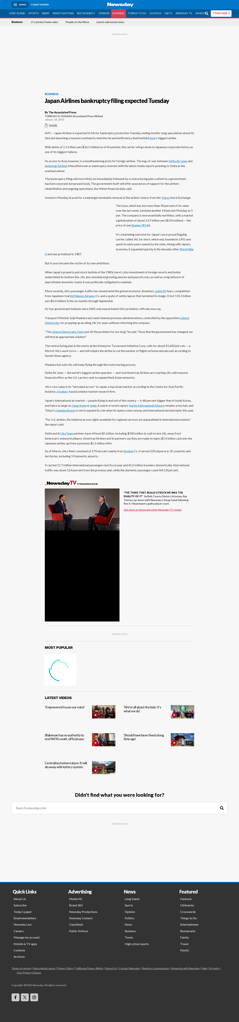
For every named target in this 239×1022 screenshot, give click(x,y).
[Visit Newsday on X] (25, 997)
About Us (20, 899)
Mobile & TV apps (25, 944)
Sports (33, 13)
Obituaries (187, 905)
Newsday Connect (81, 918)
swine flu (160, 291)
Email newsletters (25, 918)
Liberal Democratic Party (68, 331)
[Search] (221, 808)
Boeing (128, 451)
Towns (129, 937)
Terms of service (21, 968)
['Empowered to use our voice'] (80, 716)
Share (51, 125)
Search (200, 13)
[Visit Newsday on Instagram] (34, 997)
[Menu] (20, 4)
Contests (19, 950)
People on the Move (77, 22)
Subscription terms (44, 968)
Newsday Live (23, 924)
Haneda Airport (65, 410)
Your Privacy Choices (28, 972)
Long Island (17, 13)
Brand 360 (76, 905)
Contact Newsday (129, 968)
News (45, 13)
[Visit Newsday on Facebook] (15, 997)
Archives (19, 956)
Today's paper (23, 911)
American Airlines (56, 166)
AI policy (214, 968)
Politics (129, 918)
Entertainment (189, 924)
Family (184, 937)
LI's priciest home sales (44, 22)
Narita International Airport (146, 405)
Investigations (63, 13)
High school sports (137, 944)
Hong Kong (79, 405)
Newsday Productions (83, 911)
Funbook (186, 899)
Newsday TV (184, 13)
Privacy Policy (65, 968)
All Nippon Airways (82, 296)
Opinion (103, 13)
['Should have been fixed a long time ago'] (159, 744)
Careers (19, 931)
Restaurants (86, 13)
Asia (152, 138)
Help (204, 968)
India (93, 405)
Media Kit (75, 899)
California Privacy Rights (89, 968)
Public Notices (78, 931)
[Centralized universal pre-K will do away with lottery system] (80, 772)
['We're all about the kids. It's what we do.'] (159, 716)
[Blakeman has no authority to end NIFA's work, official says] (80, 744)
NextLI (184, 950)
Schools (155, 13)
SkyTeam (67, 433)
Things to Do (137, 13)
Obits (168, 13)
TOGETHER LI (221, 13)
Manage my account (27, 937)
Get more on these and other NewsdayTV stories (153, 509)
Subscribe (20, 905)
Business (118, 13)
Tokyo (165, 197)
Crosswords (188, 911)
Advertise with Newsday (185, 968)
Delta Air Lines (178, 161)
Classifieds (76, 924)
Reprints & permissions (155, 968)
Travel (184, 944)
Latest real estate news (110, 22)
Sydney (63, 391)
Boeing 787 (138, 225)
